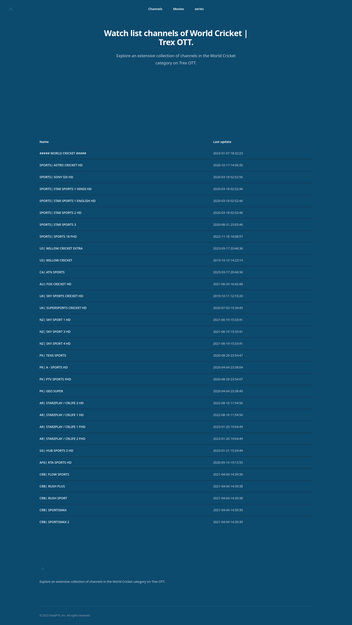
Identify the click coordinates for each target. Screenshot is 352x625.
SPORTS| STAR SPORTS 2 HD (60, 213)
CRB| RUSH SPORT (53, 498)
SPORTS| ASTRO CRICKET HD (61, 165)
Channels (155, 9)
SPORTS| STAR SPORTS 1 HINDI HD (66, 189)
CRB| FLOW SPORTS (54, 474)
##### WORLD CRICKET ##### (63, 153)
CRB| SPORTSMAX (53, 510)
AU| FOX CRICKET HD (55, 284)
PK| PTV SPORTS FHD (55, 379)
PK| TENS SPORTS (53, 355)
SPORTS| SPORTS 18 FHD (58, 236)
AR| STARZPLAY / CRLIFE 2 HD (62, 403)
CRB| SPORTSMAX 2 (54, 522)
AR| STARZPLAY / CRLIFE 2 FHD (62, 438)
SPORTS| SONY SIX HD (56, 177)
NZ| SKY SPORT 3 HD (55, 331)
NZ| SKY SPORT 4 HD (55, 343)
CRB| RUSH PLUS (52, 486)
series (199, 9)
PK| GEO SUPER (51, 391)
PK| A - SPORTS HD (54, 367)
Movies (178, 9)
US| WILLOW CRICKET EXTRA (61, 248)
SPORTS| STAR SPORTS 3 (58, 224)
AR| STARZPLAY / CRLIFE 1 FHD (62, 427)
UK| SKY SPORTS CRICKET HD (61, 296)
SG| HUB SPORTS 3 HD (56, 450)
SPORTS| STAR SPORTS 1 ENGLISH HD (68, 201)
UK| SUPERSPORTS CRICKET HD (63, 308)
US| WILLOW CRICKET (56, 260)
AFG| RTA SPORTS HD (56, 462)
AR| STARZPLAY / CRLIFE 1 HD (62, 415)
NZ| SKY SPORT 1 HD (55, 320)
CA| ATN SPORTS (52, 272)
